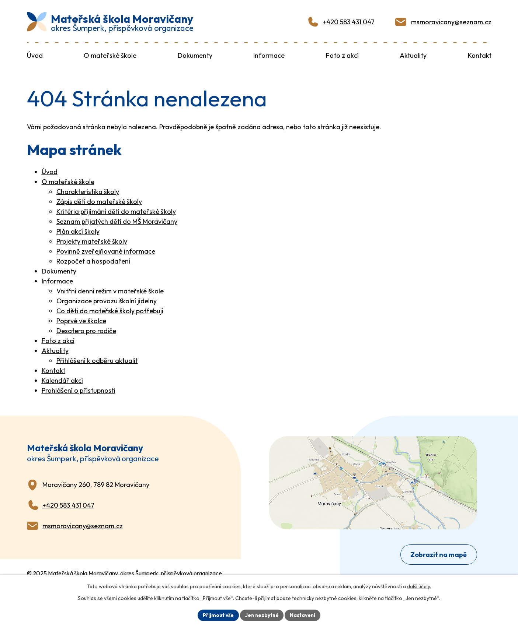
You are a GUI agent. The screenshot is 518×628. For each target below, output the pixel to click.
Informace (57, 280)
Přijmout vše (217, 614)
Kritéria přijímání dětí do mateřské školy (116, 211)
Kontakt (53, 370)
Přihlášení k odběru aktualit (97, 360)
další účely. (419, 586)
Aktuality (55, 350)
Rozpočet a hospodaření (93, 260)
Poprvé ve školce (81, 320)
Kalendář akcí (62, 379)
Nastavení (304, 614)
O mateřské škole (68, 181)
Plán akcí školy (78, 230)
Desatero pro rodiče (86, 330)
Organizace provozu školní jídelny (106, 300)
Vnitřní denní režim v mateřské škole (110, 290)
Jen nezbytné (261, 614)
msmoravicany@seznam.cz (451, 21)
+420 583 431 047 (349, 21)
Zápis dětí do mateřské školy (99, 201)
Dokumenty (59, 270)
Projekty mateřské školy (91, 240)
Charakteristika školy (87, 191)
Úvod (50, 171)
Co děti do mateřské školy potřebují (109, 310)
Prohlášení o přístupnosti (78, 389)
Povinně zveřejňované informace (105, 250)
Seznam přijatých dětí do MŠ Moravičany (116, 220)
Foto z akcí (58, 340)
